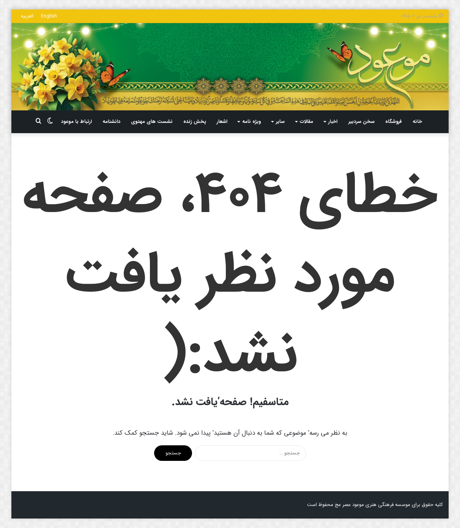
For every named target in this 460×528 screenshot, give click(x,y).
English (49, 16)
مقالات (306, 122)
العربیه (27, 16)
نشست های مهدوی (152, 122)
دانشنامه (111, 122)
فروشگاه (393, 122)
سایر (280, 122)
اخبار (332, 122)
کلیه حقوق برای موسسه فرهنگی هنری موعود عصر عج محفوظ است (375, 505)
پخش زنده (194, 122)
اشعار (222, 122)
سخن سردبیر (361, 122)
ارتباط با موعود (76, 122)
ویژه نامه (251, 122)
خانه (417, 122)
